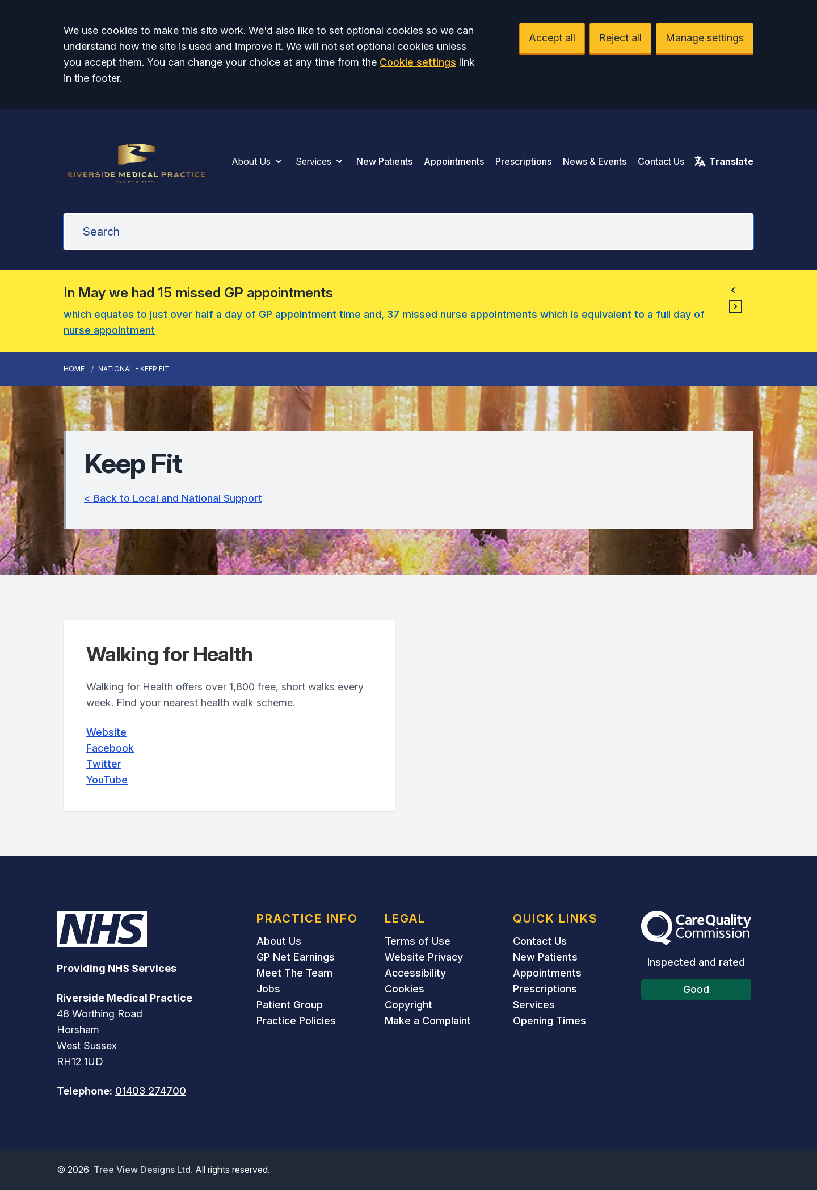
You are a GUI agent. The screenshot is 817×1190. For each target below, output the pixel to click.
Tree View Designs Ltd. (143, 1169)
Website (106, 732)
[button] (733, 290)
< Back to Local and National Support (173, 498)
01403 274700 (150, 1091)
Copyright (408, 1005)
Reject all (620, 38)
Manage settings (705, 38)
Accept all (552, 38)
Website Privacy (424, 957)
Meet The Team (294, 973)
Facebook (110, 748)
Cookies (404, 989)
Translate (723, 161)
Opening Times (549, 1020)
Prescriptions (523, 161)
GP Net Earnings (295, 957)
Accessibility (415, 973)
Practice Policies (296, 1020)
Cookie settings (418, 62)
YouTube (107, 780)
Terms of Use (417, 941)
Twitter (103, 764)
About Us (257, 161)
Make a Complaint (428, 1020)
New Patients (384, 161)
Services (320, 161)
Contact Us (661, 161)
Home (74, 368)
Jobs (268, 989)
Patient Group (289, 1005)
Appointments (454, 161)
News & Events (594, 161)
